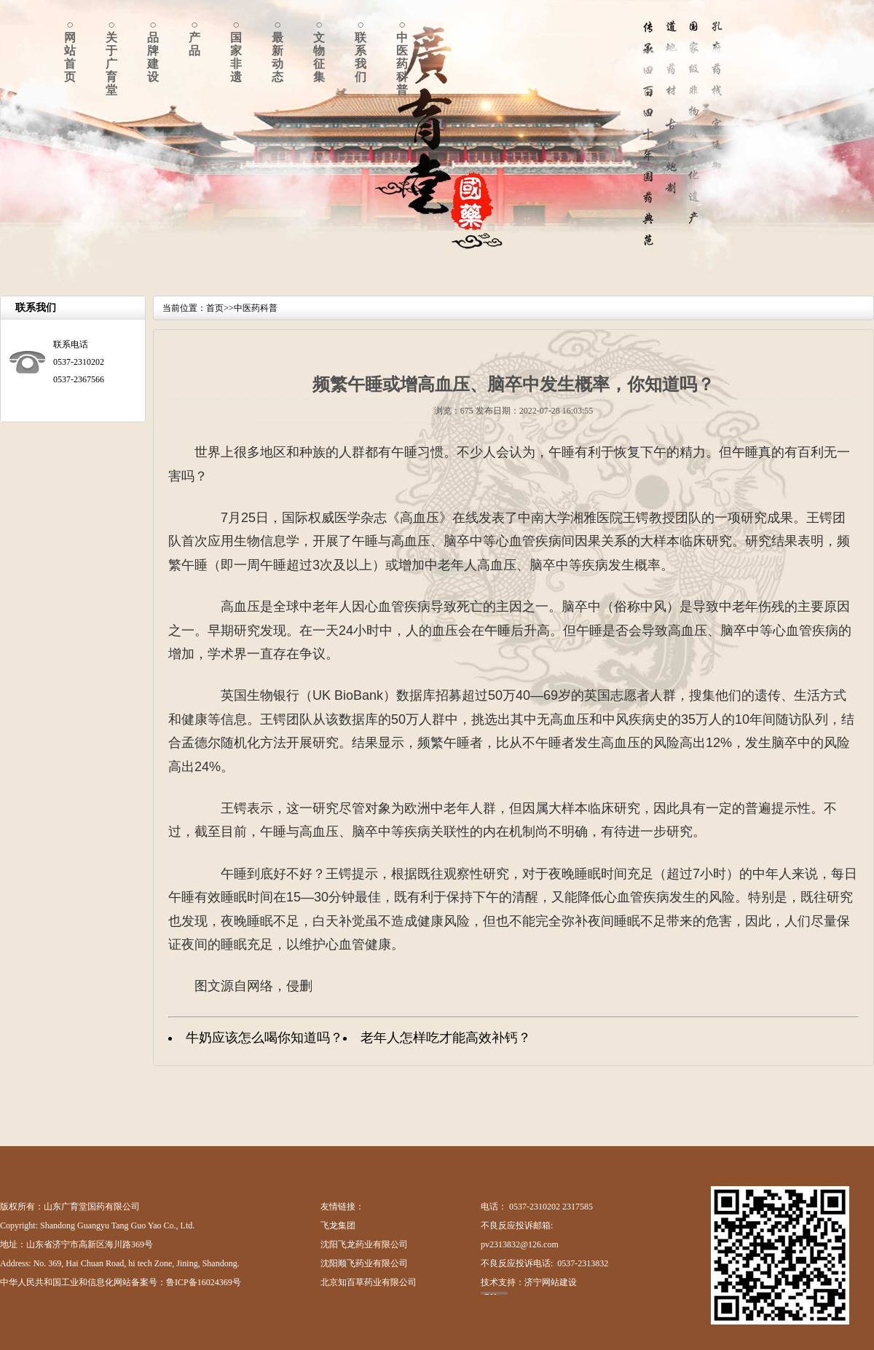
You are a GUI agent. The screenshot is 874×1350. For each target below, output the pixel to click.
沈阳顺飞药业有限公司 (364, 1263)
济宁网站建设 (550, 1282)
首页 (215, 308)
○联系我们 (360, 50)
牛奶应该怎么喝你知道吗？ (264, 1037)
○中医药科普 (402, 57)
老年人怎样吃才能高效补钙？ (446, 1037)
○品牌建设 (153, 50)
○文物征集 (319, 50)
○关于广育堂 (111, 57)
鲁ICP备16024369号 (203, 1282)
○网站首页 (70, 50)
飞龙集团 (337, 1225)
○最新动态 (277, 50)
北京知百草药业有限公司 (368, 1282)
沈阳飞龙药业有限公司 (364, 1244)
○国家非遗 (236, 50)
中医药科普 (255, 308)
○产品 (194, 37)
